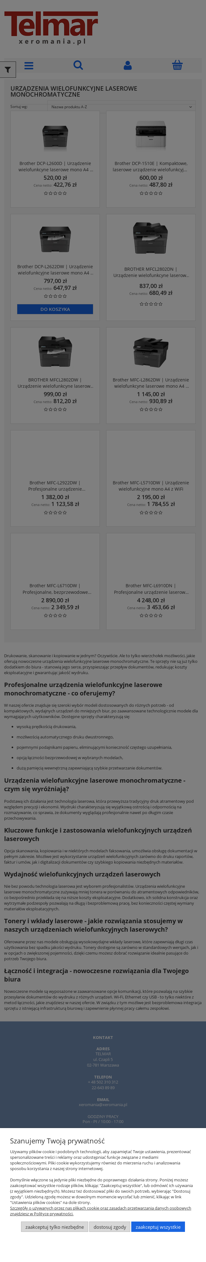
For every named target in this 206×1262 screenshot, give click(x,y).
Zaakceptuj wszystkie (158, 1227)
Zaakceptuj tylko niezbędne (54, 1227)
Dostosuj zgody (110, 1227)
